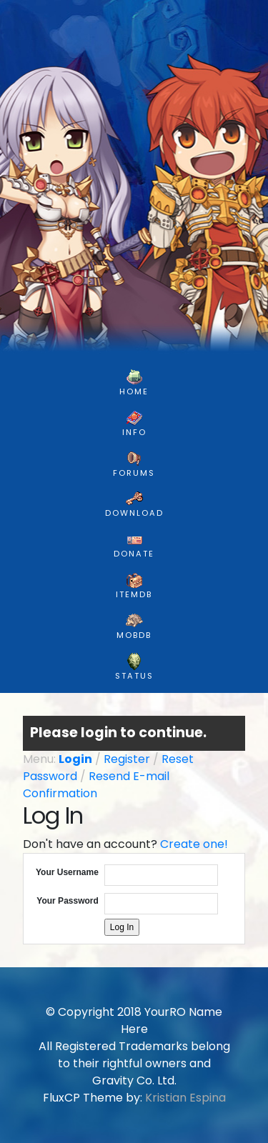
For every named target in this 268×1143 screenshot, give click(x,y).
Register (127, 759)
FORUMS (134, 464)
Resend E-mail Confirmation (96, 785)
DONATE (134, 545)
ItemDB (134, 586)
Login (75, 759)
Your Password (67, 901)
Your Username (67, 872)
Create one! (194, 844)
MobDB (134, 626)
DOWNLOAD (134, 504)
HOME (134, 383)
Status (134, 667)
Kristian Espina (185, 1097)
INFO (134, 423)
